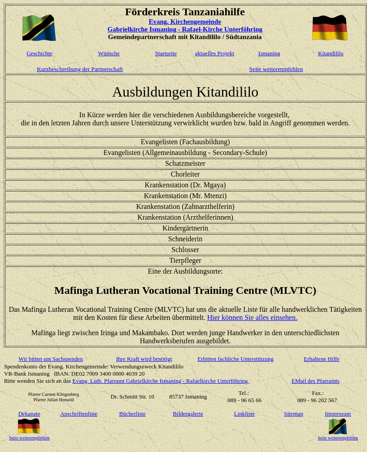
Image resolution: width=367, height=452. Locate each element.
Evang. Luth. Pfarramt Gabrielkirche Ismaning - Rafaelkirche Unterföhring (160, 380)
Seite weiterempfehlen (276, 69)
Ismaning (269, 53)
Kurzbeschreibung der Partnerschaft (80, 69)
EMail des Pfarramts (316, 380)
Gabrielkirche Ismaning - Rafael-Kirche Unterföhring (184, 29)
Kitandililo (330, 53)
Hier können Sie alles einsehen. (252, 317)
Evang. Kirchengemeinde (185, 21)
